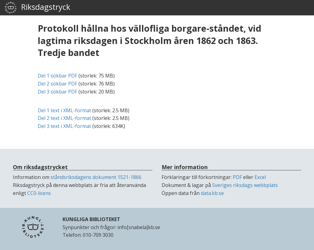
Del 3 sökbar (57, 91)
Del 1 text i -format (64, 110)
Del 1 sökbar (57, 75)
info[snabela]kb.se (138, 227)
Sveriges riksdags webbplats (245, 185)
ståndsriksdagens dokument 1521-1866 (96, 177)
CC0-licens (39, 193)
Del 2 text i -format (64, 118)
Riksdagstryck (37, 8)
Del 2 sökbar (57, 83)
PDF (237, 177)
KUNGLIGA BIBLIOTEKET (91, 219)
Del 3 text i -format (64, 126)
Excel (260, 177)
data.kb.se (212, 193)
